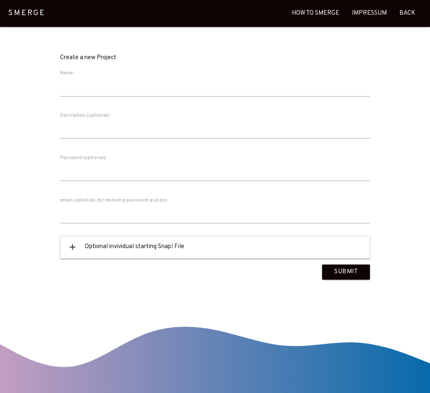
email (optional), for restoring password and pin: (114, 200)
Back (407, 13)
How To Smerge (315, 13)
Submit (346, 272)
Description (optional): (85, 115)
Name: (66, 73)
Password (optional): (83, 158)
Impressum (369, 13)
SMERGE (26, 13)
